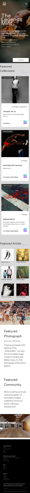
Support (5, 467)
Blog (4, 450)
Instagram (5, 478)
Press (4, 452)
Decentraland (6, 479)
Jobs (4, 469)
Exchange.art (6, 460)
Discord (5, 476)
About (4, 447)
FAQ (4, 466)
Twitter (4, 475)
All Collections (24, 71)
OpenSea (5, 459)
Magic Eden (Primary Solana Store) (11, 457)
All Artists (24, 244)
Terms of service (7, 449)
